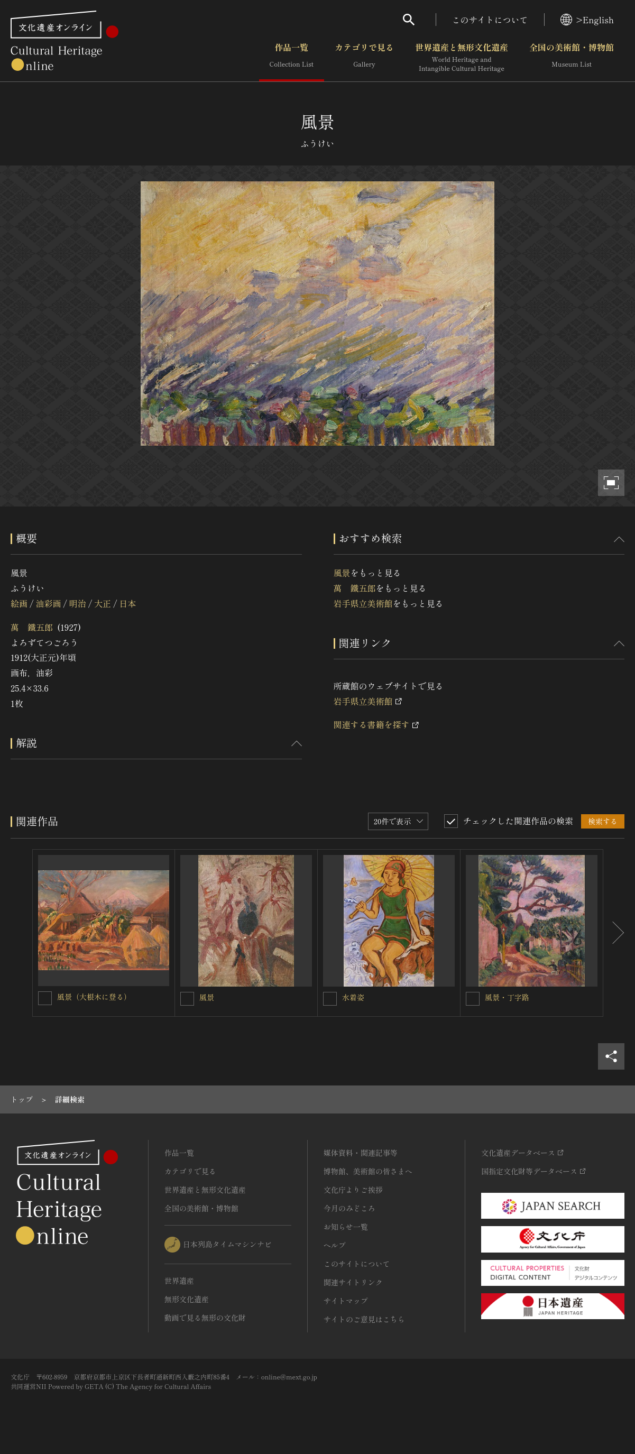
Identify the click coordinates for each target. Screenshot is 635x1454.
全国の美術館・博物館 (571, 58)
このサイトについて (490, 19)
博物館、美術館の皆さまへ (368, 1171)
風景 (342, 572)
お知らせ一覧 (346, 1226)
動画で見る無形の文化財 (205, 1317)
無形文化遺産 (186, 1299)
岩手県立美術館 (363, 603)
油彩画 (48, 603)
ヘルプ (335, 1245)
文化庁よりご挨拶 (353, 1189)
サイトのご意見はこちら (364, 1319)
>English (587, 19)
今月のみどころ (349, 1208)
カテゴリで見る (364, 58)
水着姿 (353, 997)
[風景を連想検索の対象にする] (187, 999)
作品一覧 (292, 58)
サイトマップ (346, 1300)
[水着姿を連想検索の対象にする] (330, 999)
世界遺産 (179, 1280)
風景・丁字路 (507, 997)
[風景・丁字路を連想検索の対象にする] (473, 999)
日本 (127, 603)
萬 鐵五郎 (32, 627)
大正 (102, 603)
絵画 (19, 603)
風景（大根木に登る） (94, 996)
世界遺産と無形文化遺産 (461, 58)
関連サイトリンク (353, 1282)
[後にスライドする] (613, 933)
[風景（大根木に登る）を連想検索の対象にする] (45, 998)
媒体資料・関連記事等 (361, 1152)
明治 (77, 603)
